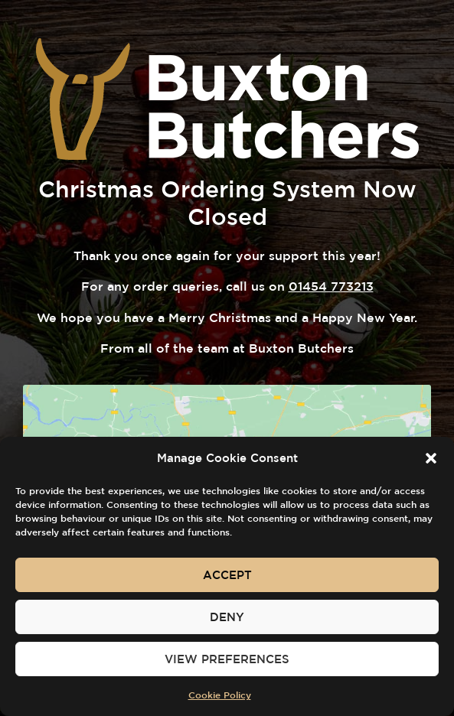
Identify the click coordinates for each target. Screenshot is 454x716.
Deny (227, 616)
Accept (227, 574)
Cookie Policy (219, 694)
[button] (431, 458)
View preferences (227, 659)
